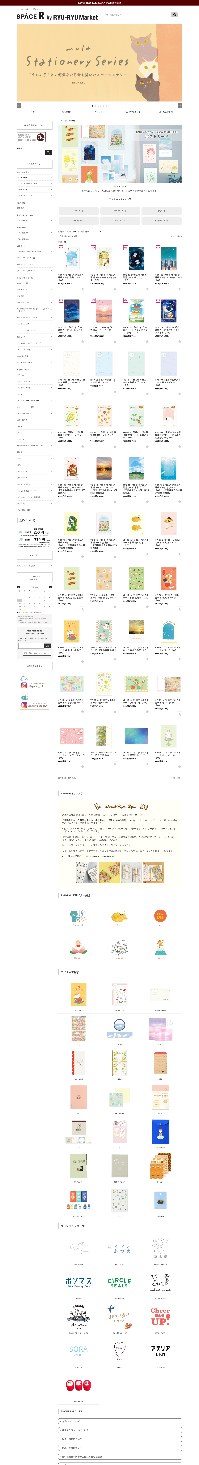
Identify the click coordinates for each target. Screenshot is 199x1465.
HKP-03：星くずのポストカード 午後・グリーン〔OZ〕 (135, 382)
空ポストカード (78, 221)
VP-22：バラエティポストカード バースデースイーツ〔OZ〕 (71, 755)
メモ (19, 459)
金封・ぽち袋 (22, 420)
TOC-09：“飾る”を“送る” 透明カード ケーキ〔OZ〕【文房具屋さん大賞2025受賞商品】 (71, 489)
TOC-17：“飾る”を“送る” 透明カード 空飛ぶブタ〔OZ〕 (70, 277)
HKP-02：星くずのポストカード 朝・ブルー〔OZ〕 (103, 381)
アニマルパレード (24, 350)
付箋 (19, 465)
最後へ (179, 236)
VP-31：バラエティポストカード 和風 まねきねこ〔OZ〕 (71, 650)
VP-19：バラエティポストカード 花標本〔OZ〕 (103, 701)
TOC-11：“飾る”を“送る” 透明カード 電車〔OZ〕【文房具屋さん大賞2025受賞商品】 (136, 489)
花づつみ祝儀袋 (23, 413)
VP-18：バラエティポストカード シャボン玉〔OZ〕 (71, 701)
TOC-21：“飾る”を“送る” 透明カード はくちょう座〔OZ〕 (70, 330)
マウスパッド (22, 504)
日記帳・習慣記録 (24, 484)
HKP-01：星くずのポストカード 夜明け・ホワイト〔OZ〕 (71, 382)
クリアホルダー (23, 478)
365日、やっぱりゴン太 (26, 258)
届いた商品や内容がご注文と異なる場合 (82, 1456)
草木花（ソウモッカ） (25, 302)
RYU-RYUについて (132, 112)
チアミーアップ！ (24, 324)
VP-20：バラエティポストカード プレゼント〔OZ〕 (136, 701)
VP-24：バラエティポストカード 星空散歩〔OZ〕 (136, 753)
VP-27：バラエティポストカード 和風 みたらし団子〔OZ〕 (71, 598)
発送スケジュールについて (75, 1430)
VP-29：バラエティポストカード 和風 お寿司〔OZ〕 (136, 596)
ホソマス (20, 296)
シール (19, 394)
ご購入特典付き (23, 220)
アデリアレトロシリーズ (26, 330)
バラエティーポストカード (29, 183)
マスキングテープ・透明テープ (28, 400)
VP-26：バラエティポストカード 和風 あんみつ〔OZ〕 (168, 542)
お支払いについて (71, 1421)
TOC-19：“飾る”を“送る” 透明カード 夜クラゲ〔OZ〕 (135, 277)
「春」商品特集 (23, 239)
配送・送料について (72, 1439)
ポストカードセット (161, 221)
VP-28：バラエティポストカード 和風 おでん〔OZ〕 (103, 596)
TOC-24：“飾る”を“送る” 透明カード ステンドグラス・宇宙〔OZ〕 (167, 330)
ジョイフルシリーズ (24, 362)
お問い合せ (99, 112)
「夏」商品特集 (23, 233)
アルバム (20, 439)
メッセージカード (24, 388)
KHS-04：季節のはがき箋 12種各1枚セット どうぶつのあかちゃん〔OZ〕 (168, 435)
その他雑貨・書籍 (24, 510)
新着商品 (20, 208)
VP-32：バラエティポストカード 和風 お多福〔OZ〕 (103, 648)
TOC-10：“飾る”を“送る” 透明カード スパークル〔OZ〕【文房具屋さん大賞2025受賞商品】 (103, 489)
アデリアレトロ (120, 221)
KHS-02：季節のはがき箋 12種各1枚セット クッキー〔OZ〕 (103, 435)
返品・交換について (72, 1447)
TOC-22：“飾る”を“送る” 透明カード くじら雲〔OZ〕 (103, 330)
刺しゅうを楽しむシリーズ (27, 317)
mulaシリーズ (22, 283)
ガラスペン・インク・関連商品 (28, 497)
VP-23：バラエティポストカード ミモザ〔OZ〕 (103, 753)
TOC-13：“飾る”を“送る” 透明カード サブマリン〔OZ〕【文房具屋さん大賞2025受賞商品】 (168, 489)
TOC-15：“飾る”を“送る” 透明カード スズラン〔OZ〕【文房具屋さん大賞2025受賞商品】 (71, 544)
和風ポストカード (120, 211)
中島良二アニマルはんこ (26, 264)
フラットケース (23, 471)
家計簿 (19, 452)
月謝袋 (19, 426)
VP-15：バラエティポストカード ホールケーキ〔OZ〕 (168, 755)
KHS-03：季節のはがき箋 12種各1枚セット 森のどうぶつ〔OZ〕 (135, 435)
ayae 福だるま (22, 356)
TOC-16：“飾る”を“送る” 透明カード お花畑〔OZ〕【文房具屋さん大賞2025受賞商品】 (103, 544)
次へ (174, 236)
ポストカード (78, 211)
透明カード (161, 211)
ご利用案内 (66, 112)
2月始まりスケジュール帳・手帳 (29, 251)
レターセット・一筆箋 (25, 407)
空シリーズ (21, 337)
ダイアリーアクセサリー (26, 271)
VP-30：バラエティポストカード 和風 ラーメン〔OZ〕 (168, 598)
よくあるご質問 (166, 112)
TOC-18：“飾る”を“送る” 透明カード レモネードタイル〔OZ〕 (103, 277)
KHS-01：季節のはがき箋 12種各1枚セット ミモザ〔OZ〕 (70, 435)
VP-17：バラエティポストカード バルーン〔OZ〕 (168, 648)
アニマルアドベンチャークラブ (28, 343)
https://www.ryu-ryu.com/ (100, 856)
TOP (33, 112)
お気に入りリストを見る (26, 566)
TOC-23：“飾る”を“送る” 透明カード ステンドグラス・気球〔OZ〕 (135, 330)
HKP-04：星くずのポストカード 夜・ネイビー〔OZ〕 (168, 382)
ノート (19, 433)
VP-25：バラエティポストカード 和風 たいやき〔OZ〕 (136, 542)
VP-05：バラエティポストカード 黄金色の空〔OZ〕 (136, 648)
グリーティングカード (25, 381)
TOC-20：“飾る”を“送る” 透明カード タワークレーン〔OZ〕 (168, 277)
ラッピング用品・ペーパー (27, 491)
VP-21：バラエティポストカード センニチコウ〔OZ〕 (168, 703)
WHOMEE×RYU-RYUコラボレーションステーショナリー (33, 310)
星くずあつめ (22, 289)
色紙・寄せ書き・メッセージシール (30, 446)
